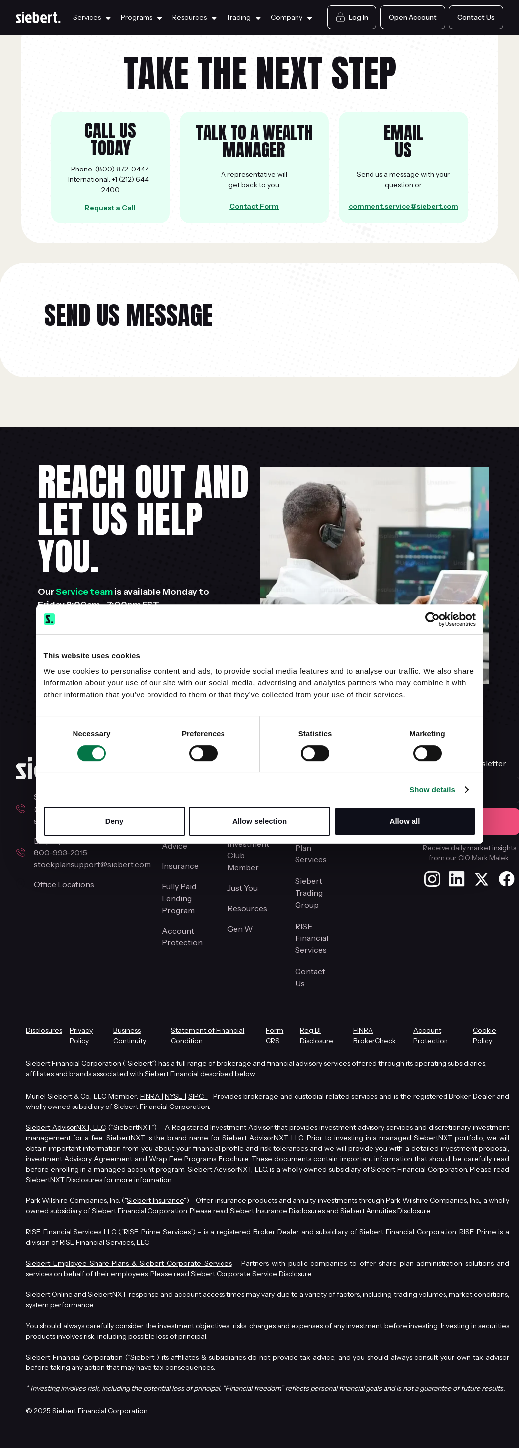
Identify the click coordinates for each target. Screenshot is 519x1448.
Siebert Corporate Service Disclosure (251, 1273)
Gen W (240, 929)
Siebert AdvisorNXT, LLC (65, 1127)
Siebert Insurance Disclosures (277, 1210)
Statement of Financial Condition (207, 1035)
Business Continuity (129, 1035)
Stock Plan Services (311, 847)
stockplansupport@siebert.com (92, 864)
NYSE (175, 1096)
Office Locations (64, 884)
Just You (242, 888)
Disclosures (44, 1030)
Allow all (405, 821)
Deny (114, 821)
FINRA (151, 1096)
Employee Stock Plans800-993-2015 (75, 846)
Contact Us (310, 977)
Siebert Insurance (155, 1200)
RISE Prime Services (157, 1231)
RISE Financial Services (311, 938)
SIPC (198, 1096)
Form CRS (274, 1035)
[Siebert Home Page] (38, 17)
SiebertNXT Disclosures (64, 1179)
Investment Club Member (248, 855)
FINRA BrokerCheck (374, 1035)
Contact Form (254, 206)
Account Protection (182, 936)
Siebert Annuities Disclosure (385, 1210)
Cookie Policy (484, 1035)
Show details (432, 789)
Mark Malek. (491, 857)
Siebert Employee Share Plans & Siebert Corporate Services (129, 1263)
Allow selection (259, 821)
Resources (247, 908)
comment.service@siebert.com (403, 206)
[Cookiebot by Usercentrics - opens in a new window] (432, 619)
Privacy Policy (81, 1035)
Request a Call (110, 207)
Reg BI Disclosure (316, 1035)
